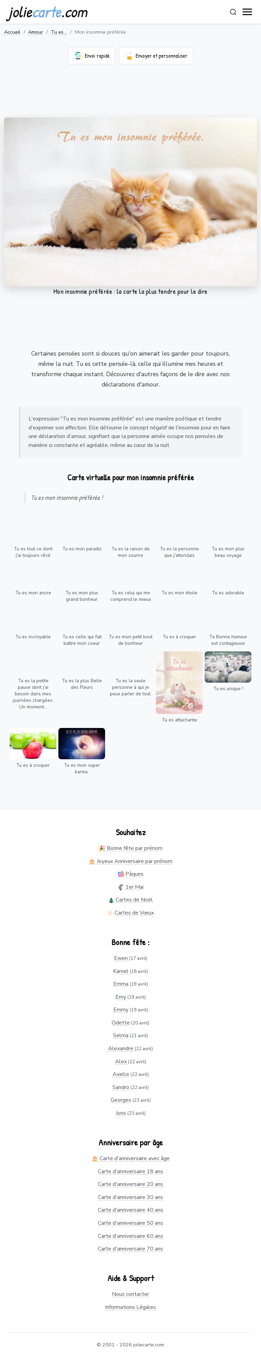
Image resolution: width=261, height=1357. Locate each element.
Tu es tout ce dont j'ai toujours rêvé (33, 552)
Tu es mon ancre (33, 593)
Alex (121, 1061)
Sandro (120, 1087)
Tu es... (59, 32)
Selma (120, 1035)
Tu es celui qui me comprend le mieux (130, 596)
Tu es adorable (228, 593)
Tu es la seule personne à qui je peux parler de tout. (130, 687)
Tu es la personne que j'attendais (179, 552)
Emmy (120, 1009)
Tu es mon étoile (179, 593)
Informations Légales (130, 1307)
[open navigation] (247, 12)
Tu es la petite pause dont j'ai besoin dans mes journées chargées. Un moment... (33, 693)
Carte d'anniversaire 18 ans (130, 1171)
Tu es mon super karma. (82, 768)
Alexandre (120, 1048)
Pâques (131, 874)
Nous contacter (130, 1294)
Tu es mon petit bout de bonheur (130, 640)
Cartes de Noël (130, 900)
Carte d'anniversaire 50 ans (130, 1223)
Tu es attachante (179, 720)
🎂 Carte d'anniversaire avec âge (130, 1158)
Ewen (121, 958)
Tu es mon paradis (82, 549)
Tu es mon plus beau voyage (228, 552)
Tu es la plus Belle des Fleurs (82, 684)
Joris (121, 1113)
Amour (35, 32)
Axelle (121, 1074)
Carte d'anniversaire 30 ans (130, 1197)
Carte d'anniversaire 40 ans (130, 1210)
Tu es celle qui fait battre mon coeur (82, 640)
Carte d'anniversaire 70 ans (130, 1249)
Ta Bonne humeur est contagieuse (228, 640)
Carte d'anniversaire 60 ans (130, 1236)
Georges (121, 1100)
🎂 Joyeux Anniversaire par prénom (130, 861)
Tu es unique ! (228, 688)
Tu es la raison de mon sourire (130, 552)
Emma (120, 984)
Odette (121, 1023)
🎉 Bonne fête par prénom (130, 848)
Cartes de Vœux (130, 913)
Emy (120, 997)
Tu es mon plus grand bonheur (81, 596)
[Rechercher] (233, 12)
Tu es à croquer (179, 636)
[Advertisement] (130, 95)
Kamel (120, 971)
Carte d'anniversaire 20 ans (130, 1184)
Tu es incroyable (33, 636)
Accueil (12, 32)
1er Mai (131, 887)
